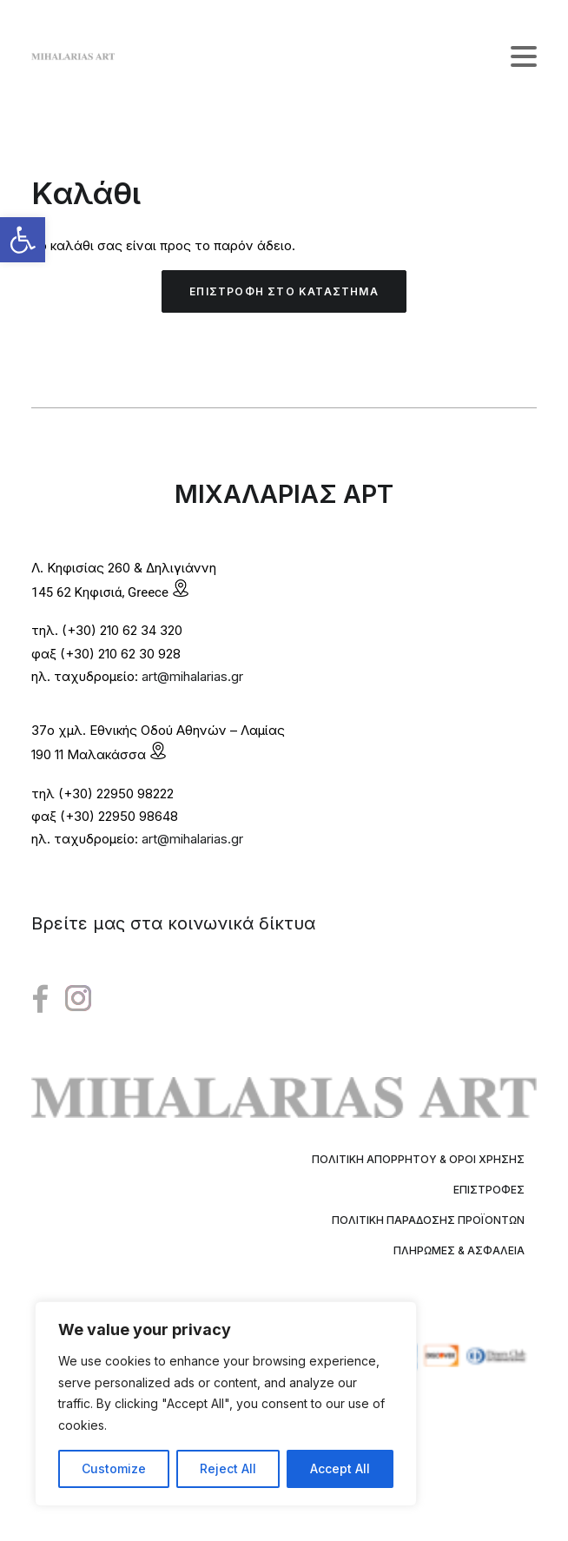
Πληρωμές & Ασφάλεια (459, 1250)
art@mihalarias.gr (192, 676)
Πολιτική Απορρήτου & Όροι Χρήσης (418, 1159)
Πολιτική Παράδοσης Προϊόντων (428, 1220)
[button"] (40, 999)
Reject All (228, 1468)
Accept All (340, 1468)
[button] (22, 239)
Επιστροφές (489, 1189)
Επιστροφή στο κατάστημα (284, 291)
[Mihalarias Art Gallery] (73, 56)
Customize (114, 1468)
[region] (226, 1403)
